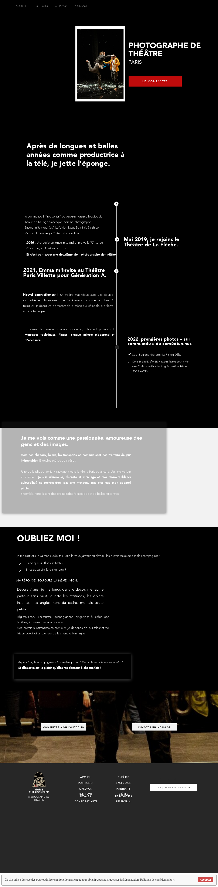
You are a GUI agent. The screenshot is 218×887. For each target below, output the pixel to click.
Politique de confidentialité (156, 879)
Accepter (205, 879)
